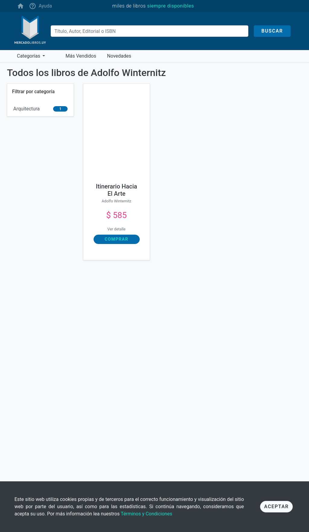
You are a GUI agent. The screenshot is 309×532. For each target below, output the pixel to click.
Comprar (116, 239)
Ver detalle (116, 229)
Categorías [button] (29, 56)
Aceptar (276, 506)
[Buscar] (150, 31)
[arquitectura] (40, 109)
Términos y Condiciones (146, 514)
